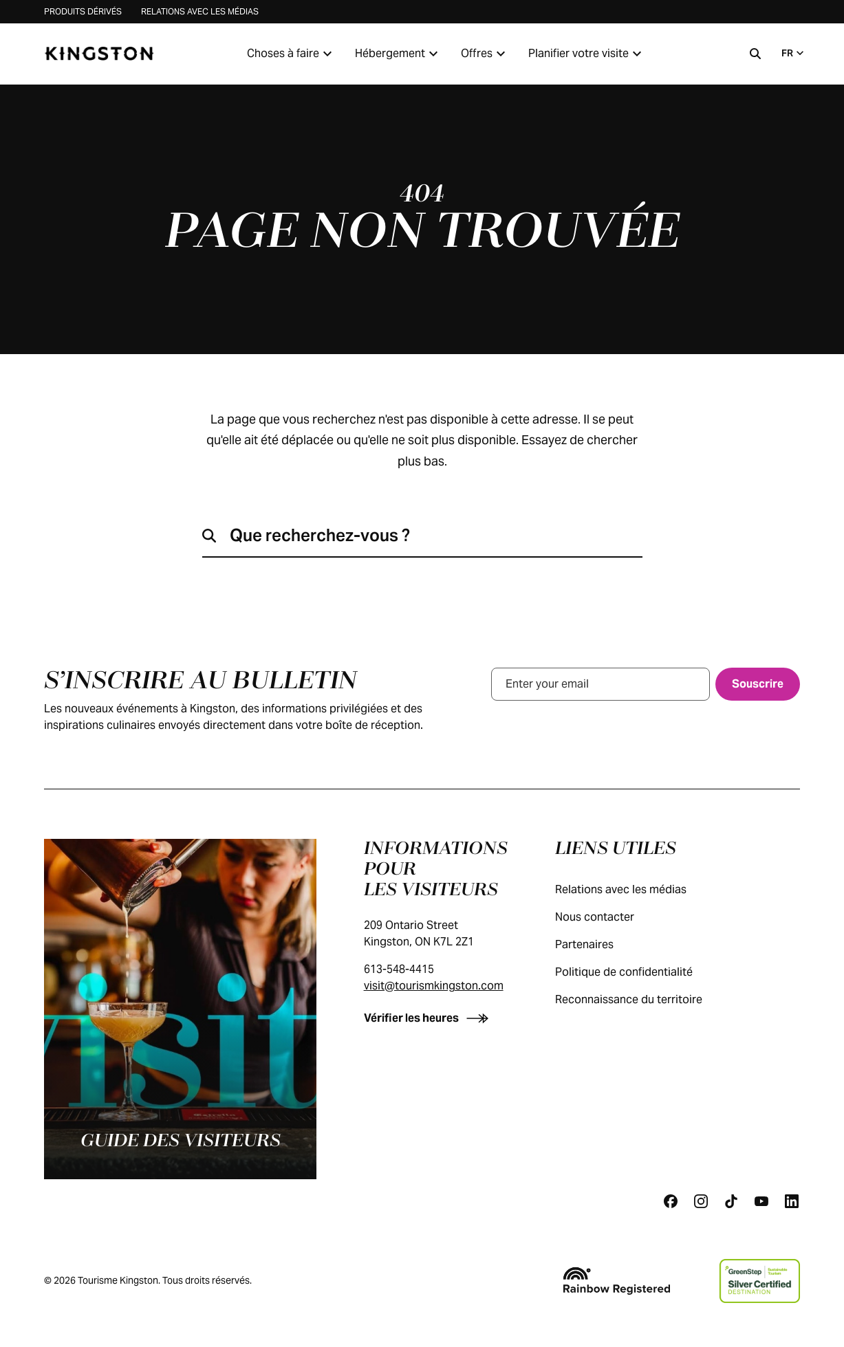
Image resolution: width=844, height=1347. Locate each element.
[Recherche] (755, 53)
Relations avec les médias (200, 11)
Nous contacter (608, 917)
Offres (485, 53)
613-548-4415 (399, 969)
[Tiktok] (731, 1201)
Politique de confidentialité (637, 972)
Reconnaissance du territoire (642, 999)
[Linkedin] (791, 1201)
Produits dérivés (83, 11)
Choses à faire (291, 53)
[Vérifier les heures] (429, 1018)
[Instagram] (701, 1201)
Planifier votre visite (586, 53)
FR (794, 53)
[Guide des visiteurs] (180, 1009)
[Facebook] (670, 1201)
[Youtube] (761, 1201)
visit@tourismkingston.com (434, 985)
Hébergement (398, 53)
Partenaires (598, 944)
